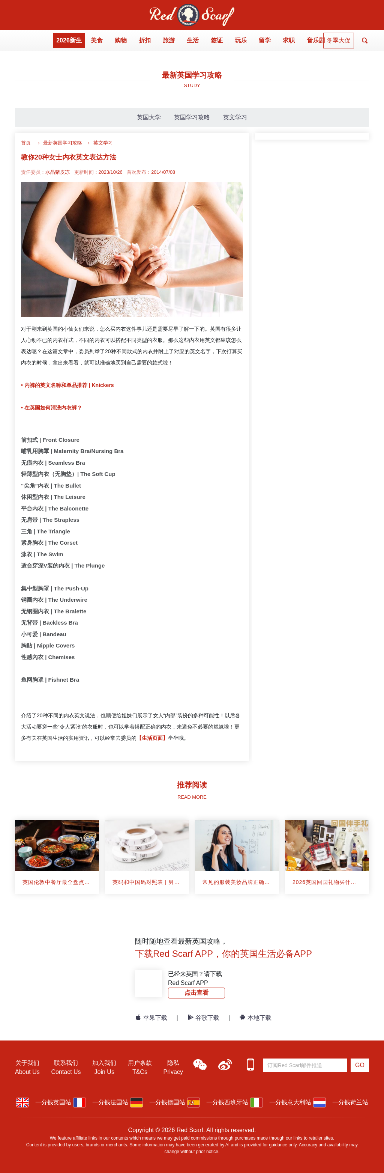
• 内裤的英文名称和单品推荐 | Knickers (67, 385)
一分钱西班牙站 (217, 1102)
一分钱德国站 (157, 1102)
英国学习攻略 (192, 117)
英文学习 (235, 117)
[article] (57, 857)
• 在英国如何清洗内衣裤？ (51, 408)
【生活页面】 (152, 738)
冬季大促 (339, 40)
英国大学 (149, 117)
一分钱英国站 (43, 1102)
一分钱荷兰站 (340, 1102)
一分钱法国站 (100, 1102)
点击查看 (196, 992)
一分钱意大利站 (280, 1102)
